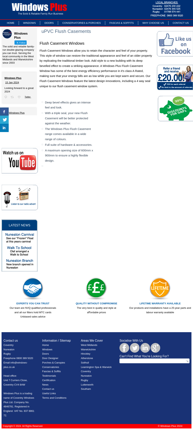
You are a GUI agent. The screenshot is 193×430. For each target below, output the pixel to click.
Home (10, 22)
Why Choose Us (153, 22)
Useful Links (49, 393)
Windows (29, 22)
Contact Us (181, 22)
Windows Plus (12, 78)
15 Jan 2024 (12, 82)
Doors (49, 22)
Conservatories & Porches (81, 22)
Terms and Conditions (54, 397)
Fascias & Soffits (121, 22)
